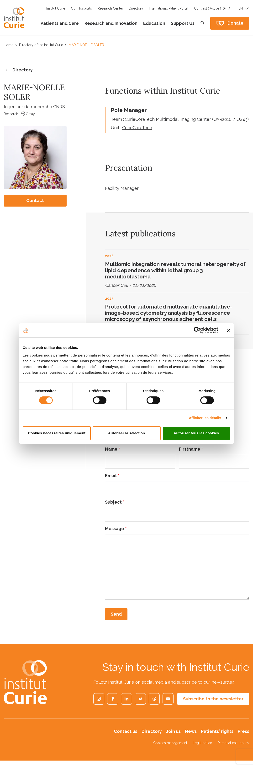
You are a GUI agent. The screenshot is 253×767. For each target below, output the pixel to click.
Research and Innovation (110, 23)
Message (116, 528)
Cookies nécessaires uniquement (56, 433)
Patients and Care (60, 23)
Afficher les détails (205, 418)
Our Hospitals (81, 8)
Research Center (110, 8)
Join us (173, 731)
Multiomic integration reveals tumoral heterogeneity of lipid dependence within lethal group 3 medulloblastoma (175, 270)
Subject (114, 502)
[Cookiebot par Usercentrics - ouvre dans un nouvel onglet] (197, 330)
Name (112, 449)
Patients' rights (217, 731)
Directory (136, 8)
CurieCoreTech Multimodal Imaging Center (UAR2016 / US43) (187, 119)
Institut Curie (55, 8)
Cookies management (170, 743)
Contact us (125, 731)
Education (154, 23)
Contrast (207, 8)
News (191, 731)
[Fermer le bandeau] (228, 330)
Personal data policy (233, 743)
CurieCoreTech (137, 127)
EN (240, 8)
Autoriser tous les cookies (196, 433)
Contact (35, 200)
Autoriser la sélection (126, 433)
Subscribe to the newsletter (213, 698)
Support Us (183, 23)
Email (112, 475)
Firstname (191, 449)
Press (243, 731)
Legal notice (202, 743)
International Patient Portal (168, 8)
